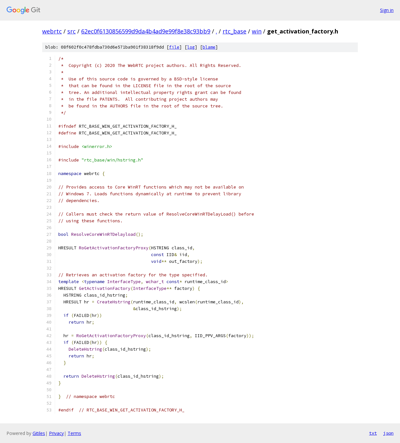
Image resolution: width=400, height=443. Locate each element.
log (191, 47)
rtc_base (234, 31)
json (388, 433)
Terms (74, 433)
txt (373, 433)
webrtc (52, 31)
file (174, 47)
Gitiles (39, 433)
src (71, 31)
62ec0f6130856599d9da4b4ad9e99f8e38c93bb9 (145, 31)
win (257, 31)
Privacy (56, 433)
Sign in (387, 10)
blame (209, 47)
